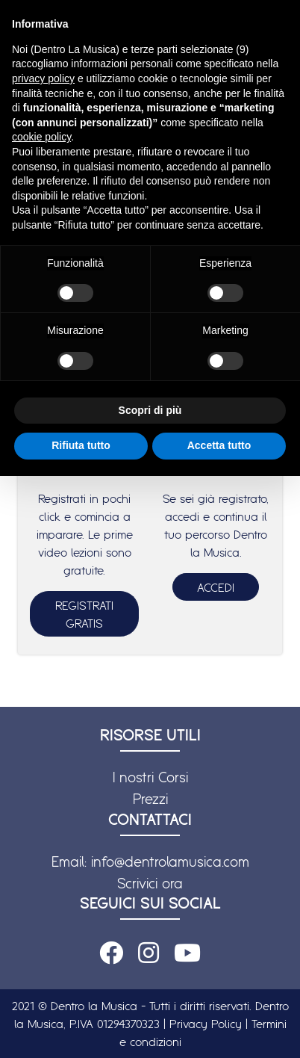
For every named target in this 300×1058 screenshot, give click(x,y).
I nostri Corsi (150, 777)
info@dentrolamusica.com (170, 861)
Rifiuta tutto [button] (80, 445)
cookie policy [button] (41, 137)
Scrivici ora (150, 883)
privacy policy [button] (43, 78)
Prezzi (150, 799)
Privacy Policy (205, 1023)
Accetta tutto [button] (219, 445)
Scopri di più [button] (150, 410)
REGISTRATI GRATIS (84, 614)
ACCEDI (215, 587)
